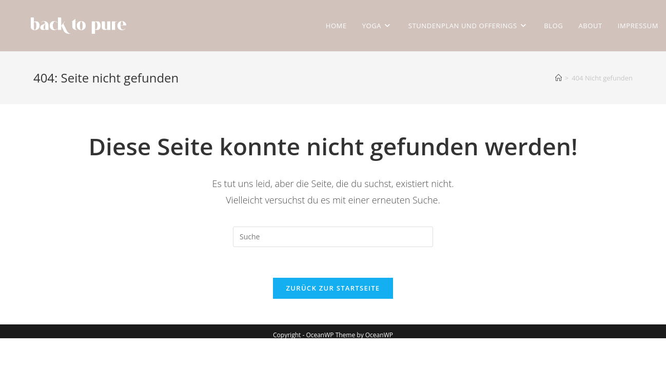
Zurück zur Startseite (333, 288)
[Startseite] (558, 78)
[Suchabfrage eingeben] (333, 237)
